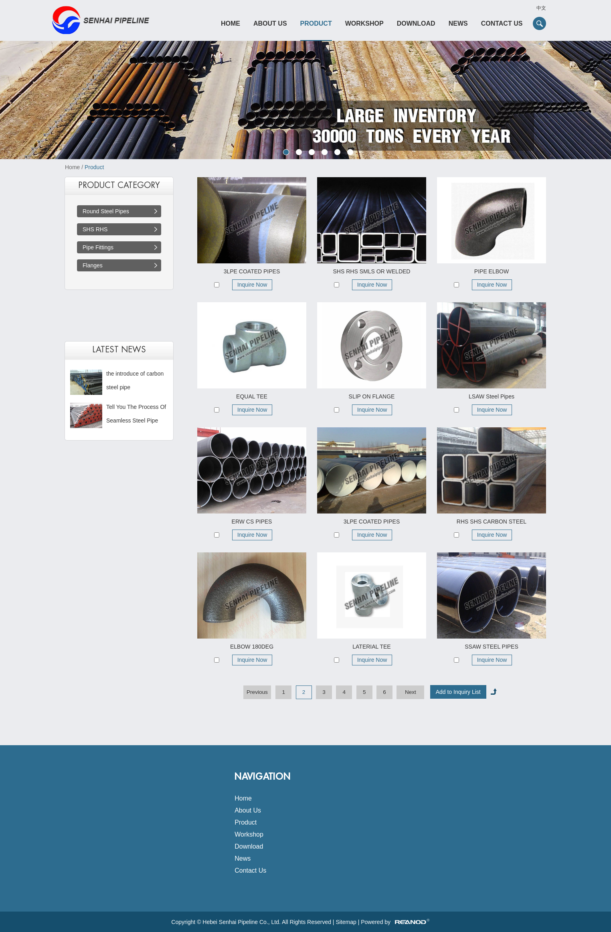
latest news (119, 350)
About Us (270, 23)
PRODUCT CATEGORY (119, 185)
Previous (257, 692)
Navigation (263, 776)
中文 (541, 8)
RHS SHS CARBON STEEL (491, 521)
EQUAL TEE (251, 396)
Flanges (93, 265)
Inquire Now (252, 284)
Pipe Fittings (98, 247)
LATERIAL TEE (371, 646)
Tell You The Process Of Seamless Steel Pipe (136, 414)
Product (316, 23)
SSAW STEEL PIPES (491, 646)
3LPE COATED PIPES (252, 271)
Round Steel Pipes (106, 211)
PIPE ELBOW (491, 271)
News (458, 23)
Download (416, 23)
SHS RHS (95, 229)
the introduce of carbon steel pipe (135, 380)
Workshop (364, 23)
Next (410, 692)
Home (230, 23)
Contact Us (502, 23)
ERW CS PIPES (252, 521)
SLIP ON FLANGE (372, 396)
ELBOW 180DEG (251, 646)
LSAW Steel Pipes (491, 396)
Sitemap (346, 922)
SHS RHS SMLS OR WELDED (372, 271)
